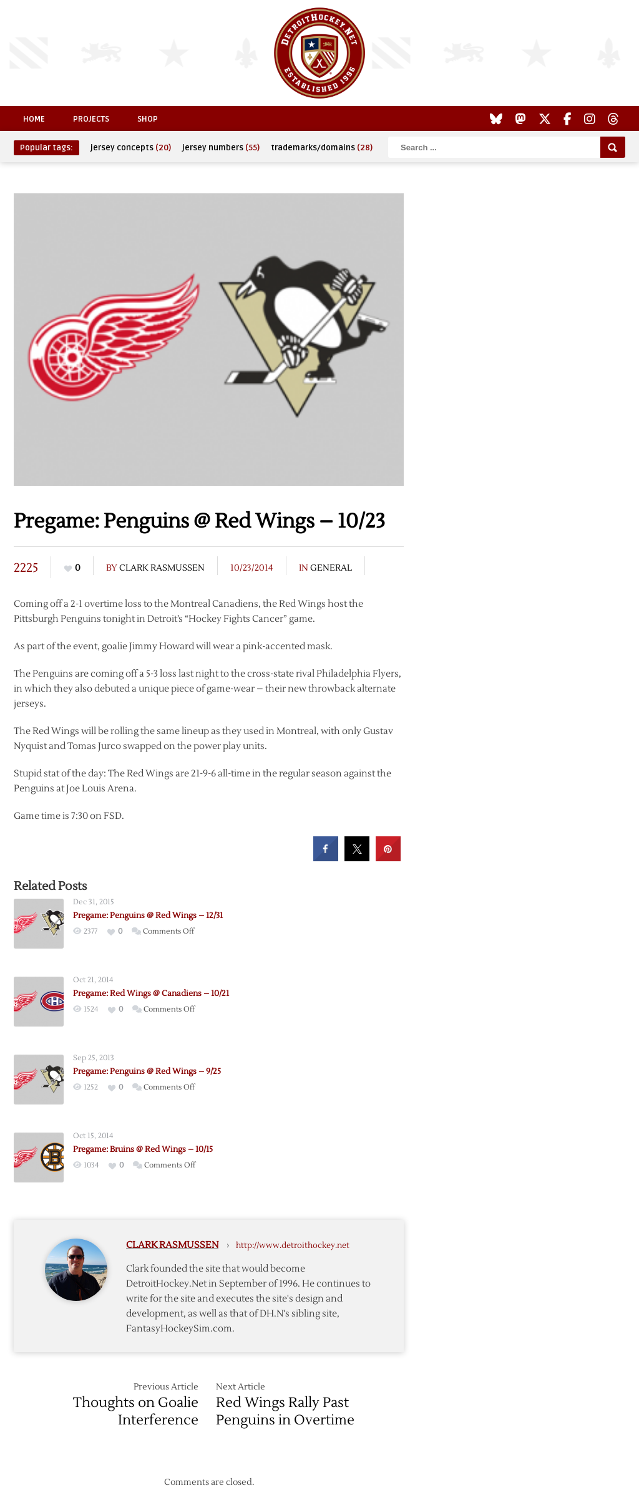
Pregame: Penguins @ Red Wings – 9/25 (147, 1071)
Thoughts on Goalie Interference (135, 1411)
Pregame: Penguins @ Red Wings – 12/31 (148, 916)
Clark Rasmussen (162, 568)
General (331, 568)
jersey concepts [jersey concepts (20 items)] (130, 148)
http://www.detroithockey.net (292, 1245)
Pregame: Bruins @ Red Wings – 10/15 (143, 1149)
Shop (147, 119)
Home (34, 119)
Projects (91, 119)
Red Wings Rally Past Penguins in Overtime (285, 1411)
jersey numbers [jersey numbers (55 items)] (221, 148)
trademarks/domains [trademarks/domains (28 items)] (322, 148)
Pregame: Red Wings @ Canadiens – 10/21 (151, 993)
